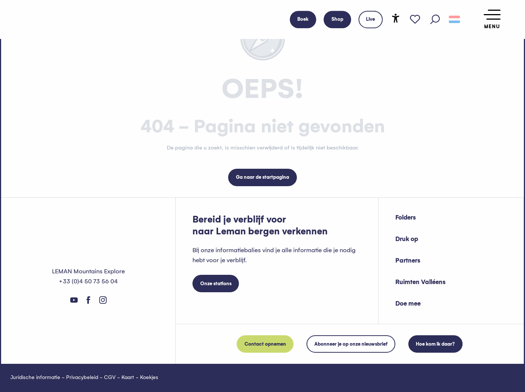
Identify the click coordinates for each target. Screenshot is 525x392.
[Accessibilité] (395, 18)
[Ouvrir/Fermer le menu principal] (492, 19)
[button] (435, 19)
